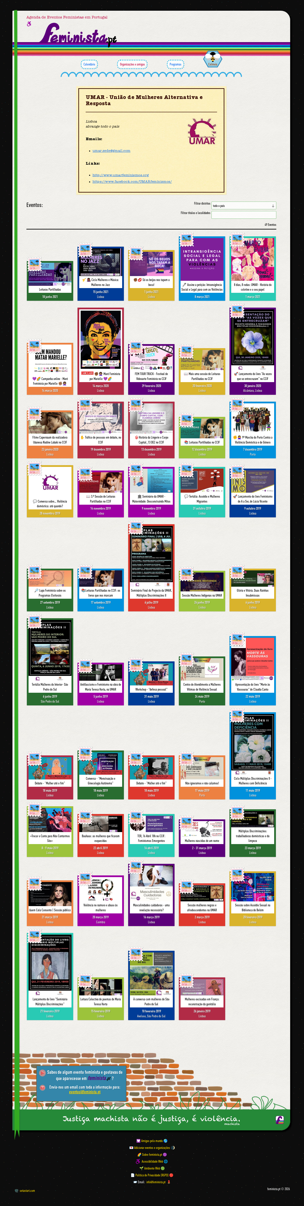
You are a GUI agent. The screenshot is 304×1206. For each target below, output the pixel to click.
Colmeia (212, 64)
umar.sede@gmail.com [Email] (112, 151)
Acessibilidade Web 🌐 (155, 1161)
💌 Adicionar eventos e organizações (149, 1148)
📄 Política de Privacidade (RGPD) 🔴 (152, 1175)
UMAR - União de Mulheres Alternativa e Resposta (144, 100)
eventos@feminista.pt (84, 1091)
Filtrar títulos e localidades (195, 213)
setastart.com (25, 1190)
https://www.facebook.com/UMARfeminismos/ (132, 182)
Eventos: (34, 205)
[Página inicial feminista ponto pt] (78, 35)
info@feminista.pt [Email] (156, 1182)
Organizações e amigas (132, 64)
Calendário (89, 64)
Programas (175, 64)
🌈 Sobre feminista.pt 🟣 (152, 1154)
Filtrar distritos (202, 203)
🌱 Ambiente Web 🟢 (152, 1168)
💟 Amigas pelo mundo (149, 1141)
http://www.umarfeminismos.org (121, 175)
